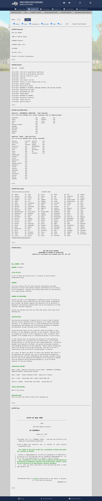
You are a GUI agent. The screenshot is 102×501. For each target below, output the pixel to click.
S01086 (25, 40)
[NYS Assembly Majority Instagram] (77, 3)
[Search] (88, 3)
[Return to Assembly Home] (30, 4)
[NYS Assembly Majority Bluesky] (82, 3)
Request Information (45, 498)
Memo (57, 28)
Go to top (14, 63)
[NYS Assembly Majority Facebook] (66, 3)
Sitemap (20, 498)
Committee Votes (36, 28)
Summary (17, 28)
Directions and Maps (74, 498)
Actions (26, 28)
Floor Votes (48, 28)
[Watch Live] (60, 3)
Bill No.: (14, 22)
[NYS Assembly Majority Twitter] (71, 3)
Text (64, 28)
